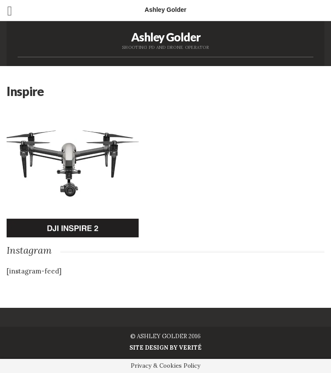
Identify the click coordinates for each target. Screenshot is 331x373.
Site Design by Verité (165, 347)
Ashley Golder (165, 37)
